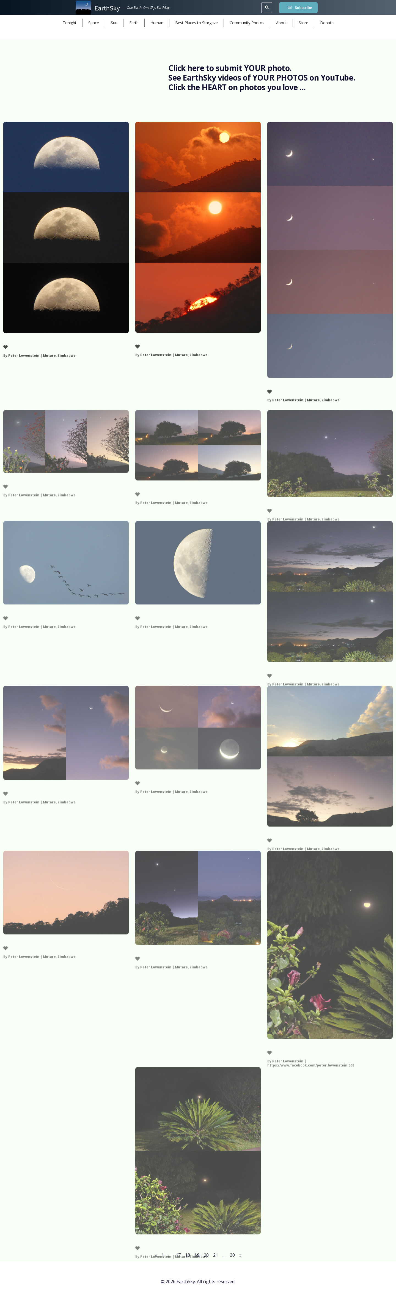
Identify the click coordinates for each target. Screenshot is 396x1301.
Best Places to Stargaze (196, 22)
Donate (327, 22)
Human (156, 22)
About (281, 22)
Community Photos (247, 22)
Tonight (69, 22)
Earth (134, 22)
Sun (114, 22)
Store (303, 22)
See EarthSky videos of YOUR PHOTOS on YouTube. (261, 77)
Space (93, 22)
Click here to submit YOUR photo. (230, 68)
